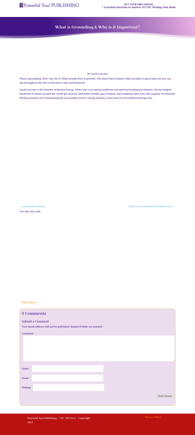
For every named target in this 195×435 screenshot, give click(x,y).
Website (26, 387)
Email (26, 378)
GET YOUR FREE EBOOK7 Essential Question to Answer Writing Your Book (138, 6)
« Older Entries (28, 302)
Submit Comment (165, 396)
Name (26, 368)
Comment (28, 333)
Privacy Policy (153, 416)
